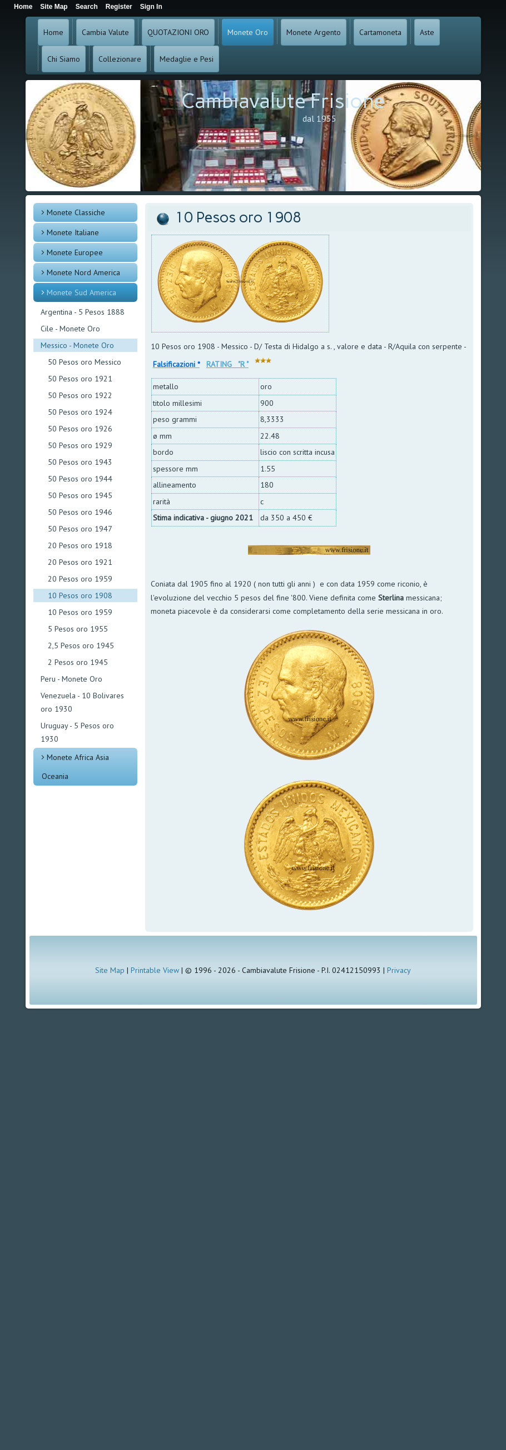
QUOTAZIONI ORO (178, 32)
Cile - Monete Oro (70, 329)
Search (87, 7)
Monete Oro (247, 32)
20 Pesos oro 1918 (80, 545)
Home (53, 32)
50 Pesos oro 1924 (80, 412)
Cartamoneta (380, 32)
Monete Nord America (83, 272)
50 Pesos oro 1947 (80, 529)
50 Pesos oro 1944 (80, 479)
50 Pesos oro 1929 (80, 445)
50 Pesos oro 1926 (80, 429)
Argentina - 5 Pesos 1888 (83, 312)
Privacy (399, 970)
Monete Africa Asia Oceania (75, 766)
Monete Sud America (81, 292)
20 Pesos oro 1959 (80, 579)
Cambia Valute (105, 32)
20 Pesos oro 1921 (80, 562)
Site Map (110, 970)
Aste (427, 32)
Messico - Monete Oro (77, 345)
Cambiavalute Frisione (283, 101)
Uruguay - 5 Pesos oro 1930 (77, 732)
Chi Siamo (63, 59)
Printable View (155, 970)
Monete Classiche (76, 212)
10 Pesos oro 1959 (80, 612)
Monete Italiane (73, 232)
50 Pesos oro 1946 (80, 512)
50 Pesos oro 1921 (80, 379)
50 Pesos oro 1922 (80, 395)
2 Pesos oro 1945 (78, 662)
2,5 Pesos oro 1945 (81, 645)
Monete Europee (75, 252)
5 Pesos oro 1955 (78, 629)
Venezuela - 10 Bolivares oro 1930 (82, 702)
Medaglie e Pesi (187, 59)
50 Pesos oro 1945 (80, 495)
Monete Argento (313, 32)
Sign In (151, 7)
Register (119, 7)
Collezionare (119, 59)
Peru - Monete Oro (71, 679)
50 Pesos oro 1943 (80, 462)
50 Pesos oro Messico (84, 362)
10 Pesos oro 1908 (80, 595)
